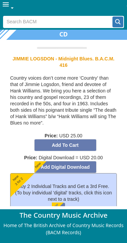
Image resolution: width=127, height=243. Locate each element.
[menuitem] (8, 8)
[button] (117, 22)
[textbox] (57, 22)
